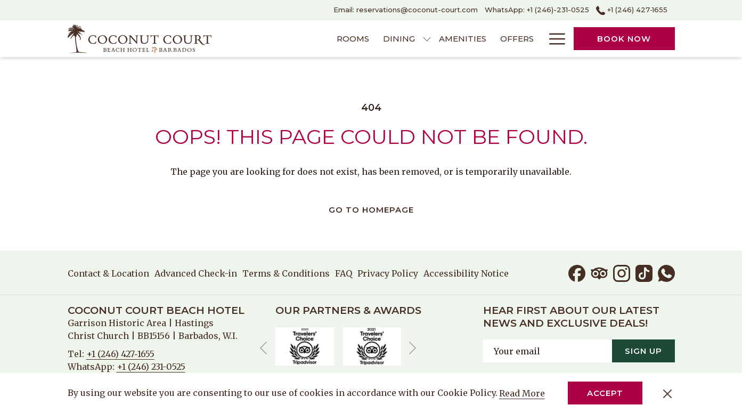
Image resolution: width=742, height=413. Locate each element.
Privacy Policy (387, 273)
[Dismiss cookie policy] (667, 393)
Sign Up (643, 351)
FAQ (343, 273)
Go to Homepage (371, 210)
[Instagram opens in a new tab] (621, 272)
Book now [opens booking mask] (624, 39)
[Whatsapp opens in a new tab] (666, 272)
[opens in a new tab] (304, 345)
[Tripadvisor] (599, 272)
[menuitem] (353, 38)
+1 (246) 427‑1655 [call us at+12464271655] (632, 9)
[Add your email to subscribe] (547, 350)
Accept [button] (605, 393)
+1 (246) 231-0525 (151, 366)
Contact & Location (108, 273)
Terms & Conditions (286, 273)
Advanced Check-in (195, 273)
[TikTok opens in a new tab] (644, 272)
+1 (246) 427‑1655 (120, 354)
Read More (523, 393)
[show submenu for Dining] (427, 38)
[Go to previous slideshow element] (263, 348)
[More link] (553, 38)
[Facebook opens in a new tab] (576, 272)
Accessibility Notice (466, 273)
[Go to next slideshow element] (412, 348)
